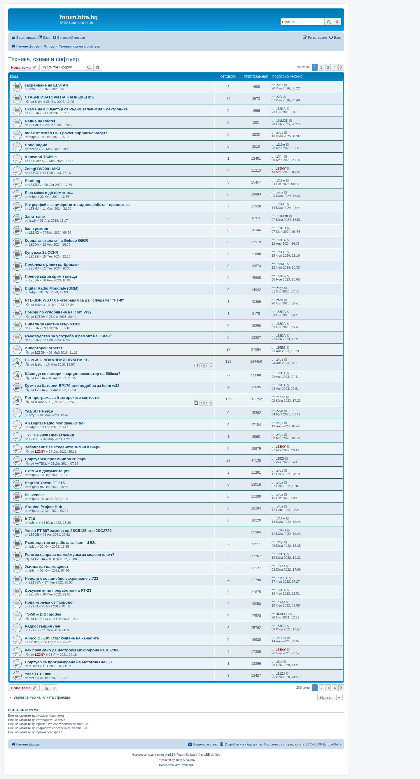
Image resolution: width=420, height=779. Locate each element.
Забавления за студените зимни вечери (63, 447)
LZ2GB (34, 534)
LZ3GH (40, 352)
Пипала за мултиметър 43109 (52, 324)
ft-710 (30, 519)
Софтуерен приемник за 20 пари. (56, 459)
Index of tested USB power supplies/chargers (66, 133)
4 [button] (335, 67)
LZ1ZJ (280, 566)
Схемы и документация (47, 471)
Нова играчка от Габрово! (49, 602)
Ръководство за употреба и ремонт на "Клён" (68, 336)
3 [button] (328, 67)
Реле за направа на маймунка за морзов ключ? (69, 554)
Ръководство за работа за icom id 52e (61, 542)
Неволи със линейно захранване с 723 (61, 578)
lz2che (33, 149)
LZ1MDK (35, 125)
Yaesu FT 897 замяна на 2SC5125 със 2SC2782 (68, 530)
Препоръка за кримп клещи (51, 276)
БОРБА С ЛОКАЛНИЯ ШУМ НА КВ (57, 360)
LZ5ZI (280, 458)
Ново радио (36, 145)
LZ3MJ (34, 208)
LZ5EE (34, 256)
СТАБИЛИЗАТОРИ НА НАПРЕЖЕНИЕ (59, 97)
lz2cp (32, 546)
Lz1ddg (34, 642)
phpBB (169, 754)
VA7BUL (41, 463)
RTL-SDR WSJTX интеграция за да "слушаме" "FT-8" (74, 300)
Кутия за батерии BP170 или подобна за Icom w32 (72, 385)
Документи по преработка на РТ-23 (58, 590)
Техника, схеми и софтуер (43, 59)
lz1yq (39, 101)
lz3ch (32, 570)
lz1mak (34, 666)
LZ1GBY (35, 161)
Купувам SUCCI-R (41, 252)
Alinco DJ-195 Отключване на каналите (62, 638)
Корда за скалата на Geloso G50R (56, 240)
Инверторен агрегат (43, 348)
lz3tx (279, 661)
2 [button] (322, 67)
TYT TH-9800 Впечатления (49, 435)
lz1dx (32, 220)
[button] (341, 67)
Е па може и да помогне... (49, 193)
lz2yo (32, 415)
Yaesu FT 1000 (38, 674)
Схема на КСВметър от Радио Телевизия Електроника (76, 109)
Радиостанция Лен (42, 626)
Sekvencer (34, 495)
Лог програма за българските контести (62, 397)
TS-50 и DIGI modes (43, 614)
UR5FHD (41, 619)
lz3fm (279, 156)
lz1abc (39, 402)
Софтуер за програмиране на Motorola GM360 (68, 662)
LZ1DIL (34, 439)
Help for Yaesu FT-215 (45, 483)
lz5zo (39, 304)
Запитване (35, 216)
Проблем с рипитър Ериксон (52, 264)
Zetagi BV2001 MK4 (42, 169)
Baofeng (32, 181)
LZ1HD (34, 232)
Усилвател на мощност (47, 566)
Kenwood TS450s (41, 157)
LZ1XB (34, 630)
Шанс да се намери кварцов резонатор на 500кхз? (72, 373)
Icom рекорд (36, 228)
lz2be (32, 89)
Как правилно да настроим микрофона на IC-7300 (72, 650)
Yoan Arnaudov (185, 760)
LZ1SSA (35, 582)
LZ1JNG (35, 184)
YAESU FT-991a (39, 411)
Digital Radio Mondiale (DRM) (51, 288)
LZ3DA (34, 113)
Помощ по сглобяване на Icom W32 (58, 312)
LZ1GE (34, 173)
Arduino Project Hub (43, 507)
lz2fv (279, 96)
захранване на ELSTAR (46, 85)
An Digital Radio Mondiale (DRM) (55, 423)
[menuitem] (68, 37)
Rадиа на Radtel (40, 121)
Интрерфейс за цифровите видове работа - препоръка (77, 204)
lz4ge (32, 137)
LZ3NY (281, 168)
